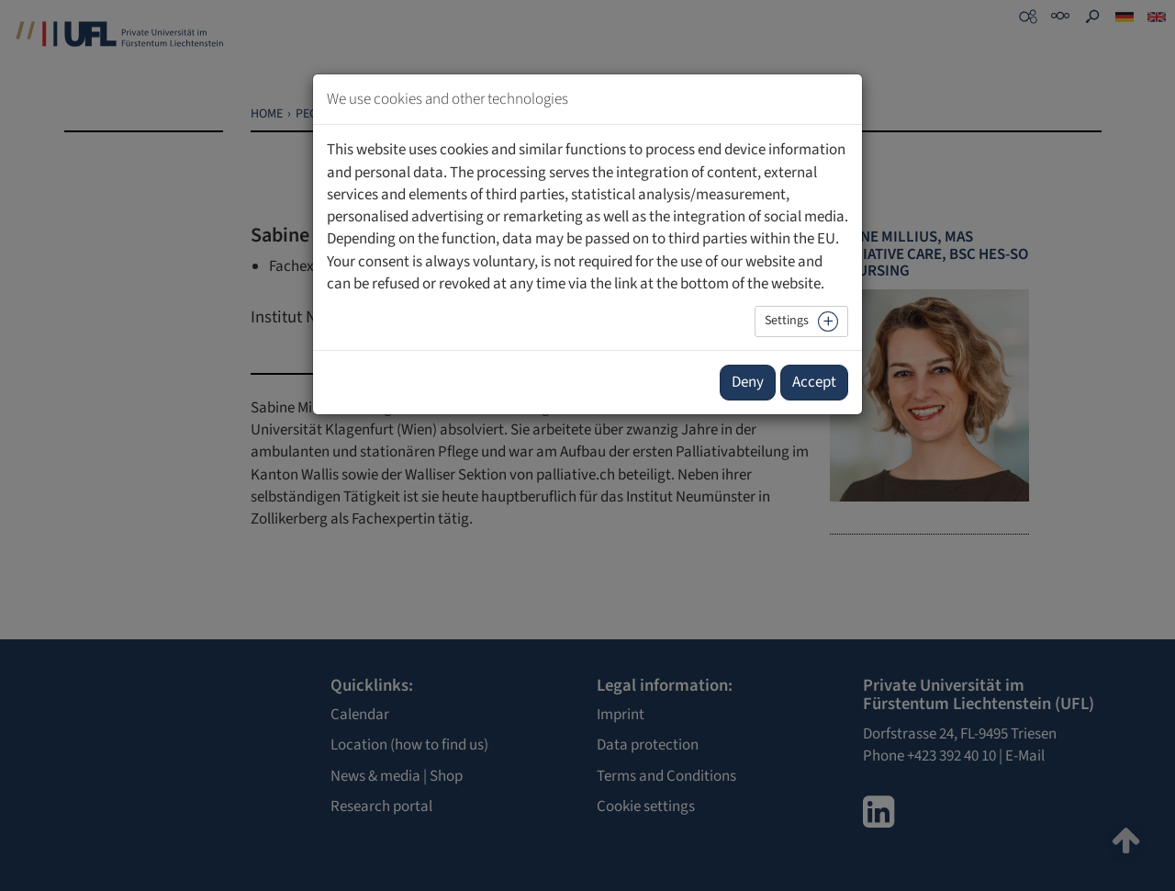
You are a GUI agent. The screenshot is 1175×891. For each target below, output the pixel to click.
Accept (814, 382)
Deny (748, 382)
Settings (787, 320)
